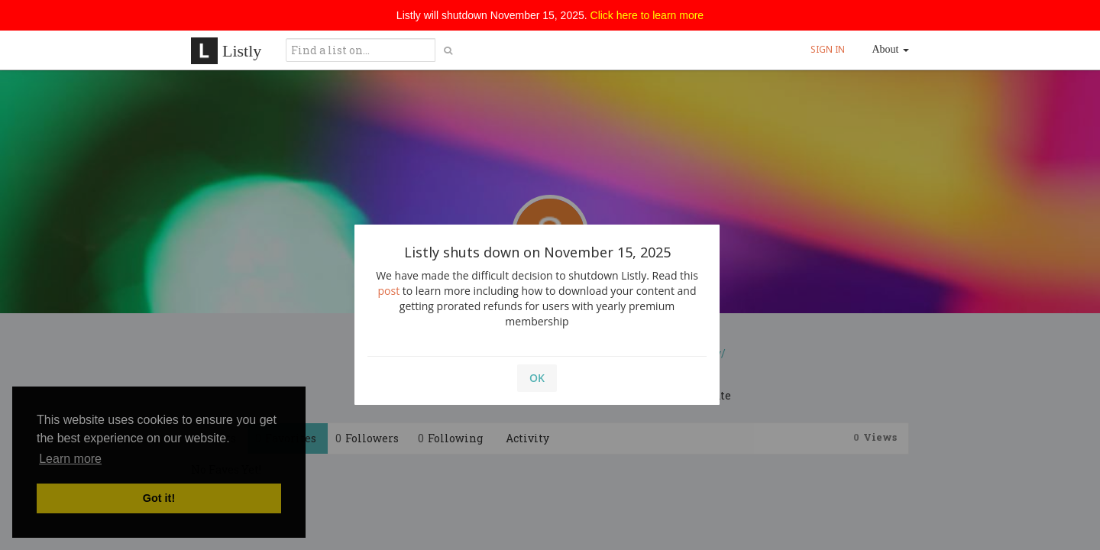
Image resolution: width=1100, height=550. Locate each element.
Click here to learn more (647, 15)
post (389, 290)
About (891, 49)
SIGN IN (827, 49)
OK (537, 377)
